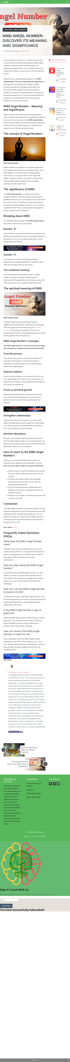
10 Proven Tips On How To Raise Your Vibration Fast (61, 111)
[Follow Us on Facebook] (50, 783)
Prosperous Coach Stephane (12, 51)
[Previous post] (3, 750)
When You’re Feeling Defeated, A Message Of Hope (60, 72)
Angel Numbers (19, 30)
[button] (67, 2)
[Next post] (45, 764)
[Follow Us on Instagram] (54, 783)
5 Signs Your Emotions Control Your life (61, 128)
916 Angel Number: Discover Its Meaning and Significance (17, 763)
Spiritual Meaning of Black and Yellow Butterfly (29, 749)
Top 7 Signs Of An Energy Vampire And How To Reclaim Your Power (61, 92)
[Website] (20, 732)
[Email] (22, 732)
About (15, 527)
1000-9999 (8, 30)
